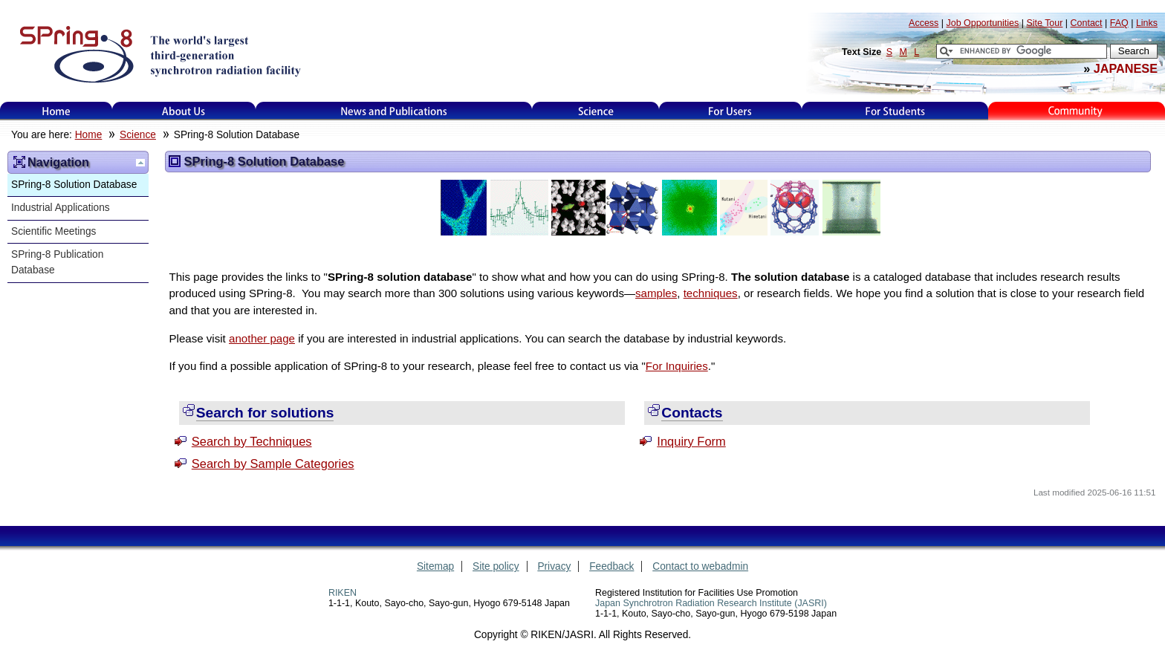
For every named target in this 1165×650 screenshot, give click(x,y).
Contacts (691, 412)
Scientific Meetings (53, 231)
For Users (730, 111)
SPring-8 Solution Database (74, 184)
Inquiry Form (691, 441)
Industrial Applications (60, 207)
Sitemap (435, 566)
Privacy (554, 566)
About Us (184, 111)
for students (895, 111)
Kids (1076, 111)
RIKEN (342, 593)
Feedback (611, 566)
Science (595, 111)
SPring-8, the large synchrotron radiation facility (158, 53)
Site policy (496, 566)
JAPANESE (1126, 68)
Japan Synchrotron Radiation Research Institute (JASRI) (711, 603)
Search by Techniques (252, 441)
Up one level (140, 162)
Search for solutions (265, 412)
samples (656, 293)
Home (56, 111)
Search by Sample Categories (273, 463)
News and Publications (393, 111)
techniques (711, 293)
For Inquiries (677, 366)
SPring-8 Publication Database (57, 262)
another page (262, 338)
